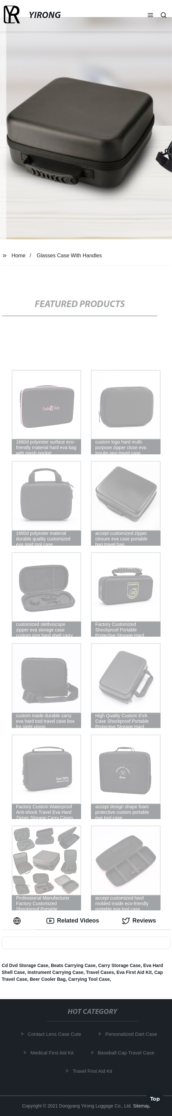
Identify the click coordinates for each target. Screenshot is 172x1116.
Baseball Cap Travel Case (127, 1052)
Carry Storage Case (119, 965)
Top (155, 1098)
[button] (150, 16)
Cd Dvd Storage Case (25, 965)
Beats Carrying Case (73, 965)
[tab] (18, 920)
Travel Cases (100, 972)
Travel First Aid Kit (93, 1071)
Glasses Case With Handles (69, 255)
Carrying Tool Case (89, 979)
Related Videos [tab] (72, 921)
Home (18, 255)
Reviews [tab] (139, 921)
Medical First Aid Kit (53, 1052)
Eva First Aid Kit (134, 972)
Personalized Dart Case (132, 1034)
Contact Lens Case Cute (55, 1034)
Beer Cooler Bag (48, 979)
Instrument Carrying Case (55, 972)
